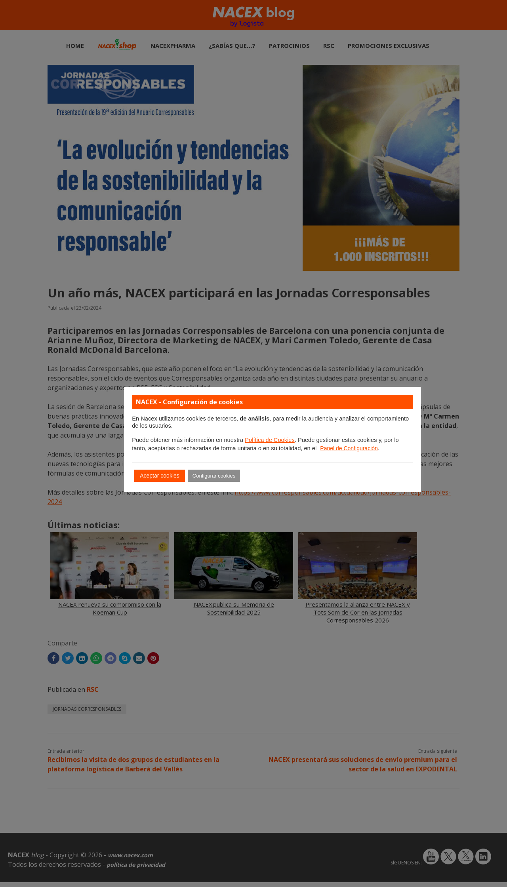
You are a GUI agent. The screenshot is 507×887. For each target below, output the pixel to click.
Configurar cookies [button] (214, 476)
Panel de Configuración (349, 448)
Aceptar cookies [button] (159, 475)
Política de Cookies (269, 440)
